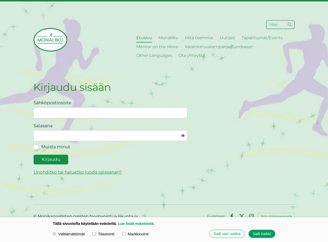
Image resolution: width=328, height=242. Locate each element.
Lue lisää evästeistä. (136, 223)
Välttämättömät (69, 234)
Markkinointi (135, 234)
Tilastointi (103, 234)
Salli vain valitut (226, 234)
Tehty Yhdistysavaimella (276, 200)
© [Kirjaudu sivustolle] (35, 200)
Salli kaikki (262, 234)
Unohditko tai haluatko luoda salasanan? (130, 156)
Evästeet (216, 200)
